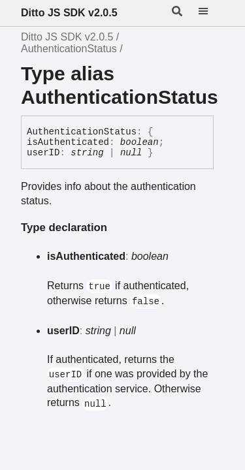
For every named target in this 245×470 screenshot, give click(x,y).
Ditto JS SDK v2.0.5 (69, 12)
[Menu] (211, 13)
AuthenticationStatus (69, 48)
